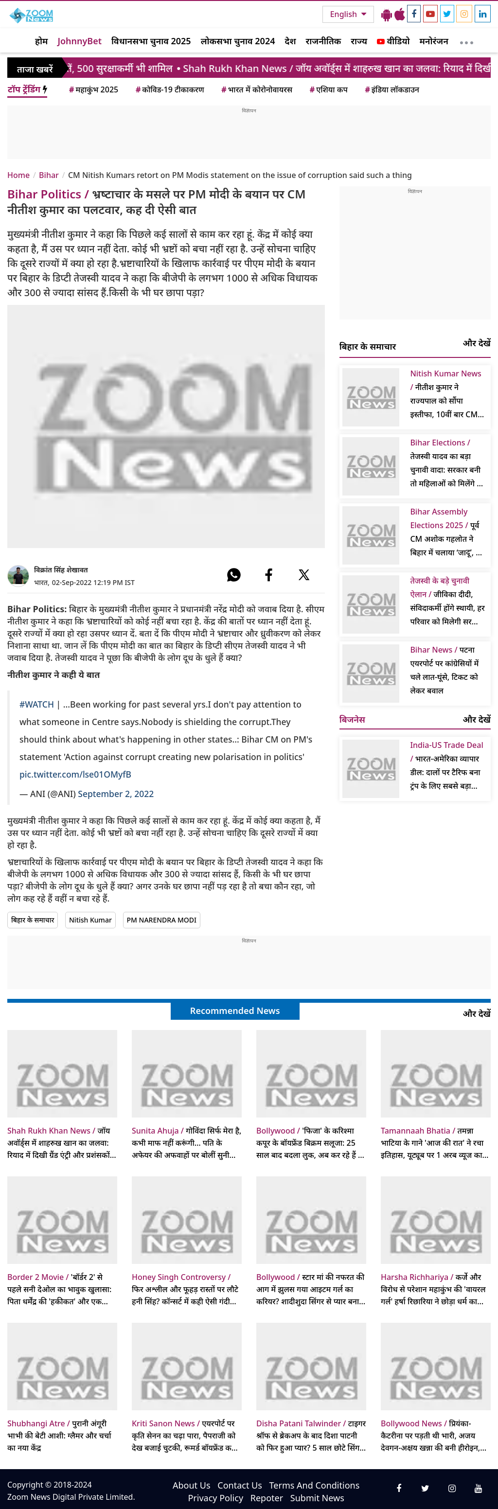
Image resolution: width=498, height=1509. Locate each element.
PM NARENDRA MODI (162, 919)
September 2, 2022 (116, 793)
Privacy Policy (215, 1498)
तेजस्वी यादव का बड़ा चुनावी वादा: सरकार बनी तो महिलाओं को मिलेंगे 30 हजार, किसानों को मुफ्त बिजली (447, 463)
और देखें (477, 343)
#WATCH (36, 704)
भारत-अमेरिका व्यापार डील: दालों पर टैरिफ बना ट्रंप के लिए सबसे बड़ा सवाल (446, 766)
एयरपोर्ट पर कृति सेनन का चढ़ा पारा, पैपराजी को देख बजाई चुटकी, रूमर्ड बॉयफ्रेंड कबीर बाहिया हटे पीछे (186, 1436)
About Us (192, 1485)
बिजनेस (352, 719)
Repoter (266, 1498)
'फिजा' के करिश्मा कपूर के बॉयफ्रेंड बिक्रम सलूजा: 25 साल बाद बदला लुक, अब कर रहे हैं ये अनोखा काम (309, 1143)
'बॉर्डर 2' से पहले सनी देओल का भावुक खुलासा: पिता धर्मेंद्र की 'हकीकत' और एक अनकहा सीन (59, 1290)
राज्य (359, 41)
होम (41, 41)
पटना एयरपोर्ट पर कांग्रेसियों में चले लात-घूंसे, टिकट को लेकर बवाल (444, 670)
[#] (234, 575)
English (344, 14)
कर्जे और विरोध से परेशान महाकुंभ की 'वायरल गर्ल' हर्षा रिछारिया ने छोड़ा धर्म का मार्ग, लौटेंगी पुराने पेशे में (433, 1290)
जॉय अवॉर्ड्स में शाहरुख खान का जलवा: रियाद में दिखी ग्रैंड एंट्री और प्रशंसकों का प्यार (58, 1143)
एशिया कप (328, 89)
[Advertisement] (249, 136)
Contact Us (239, 1485)
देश (290, 41)
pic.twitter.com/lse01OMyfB (75, 774)
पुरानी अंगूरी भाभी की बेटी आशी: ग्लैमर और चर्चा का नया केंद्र (59, 1435)
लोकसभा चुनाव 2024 (238, 41)
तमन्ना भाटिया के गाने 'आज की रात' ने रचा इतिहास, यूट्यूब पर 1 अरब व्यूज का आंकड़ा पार (432, 1143)
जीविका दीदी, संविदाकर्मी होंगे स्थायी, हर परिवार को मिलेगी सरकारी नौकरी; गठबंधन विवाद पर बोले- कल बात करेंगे (447, 601)
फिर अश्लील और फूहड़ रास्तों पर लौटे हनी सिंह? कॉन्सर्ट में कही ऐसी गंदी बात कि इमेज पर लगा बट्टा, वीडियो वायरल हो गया (185, 1290)
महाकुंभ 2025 (93, 89)
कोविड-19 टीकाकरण (169, 89)
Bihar (49, 175)
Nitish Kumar (90, 919)
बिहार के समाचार (32, 919)
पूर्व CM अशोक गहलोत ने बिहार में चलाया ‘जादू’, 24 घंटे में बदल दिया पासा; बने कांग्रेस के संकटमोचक (447, 532)
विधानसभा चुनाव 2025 (151, 41)
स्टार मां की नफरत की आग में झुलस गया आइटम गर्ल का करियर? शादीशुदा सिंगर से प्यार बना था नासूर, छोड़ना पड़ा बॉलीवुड (310, 1290)
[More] (466, 40)
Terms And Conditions (314, 1485)
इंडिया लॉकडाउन (391, 89)
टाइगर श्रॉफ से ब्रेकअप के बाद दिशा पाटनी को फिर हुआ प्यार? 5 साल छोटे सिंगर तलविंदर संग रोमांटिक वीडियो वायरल (311, 1436)
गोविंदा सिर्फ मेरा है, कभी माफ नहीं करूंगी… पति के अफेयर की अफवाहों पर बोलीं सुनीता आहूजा (186, 1143)
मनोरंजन (434, 41)
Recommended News (235, 1010)
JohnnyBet (79, 41)
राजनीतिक (323, 41)
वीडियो (393, 41)
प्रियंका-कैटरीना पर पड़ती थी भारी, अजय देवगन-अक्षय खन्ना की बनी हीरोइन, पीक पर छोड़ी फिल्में (430, 1436)
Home (18, 175)
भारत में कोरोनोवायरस (256, 89)
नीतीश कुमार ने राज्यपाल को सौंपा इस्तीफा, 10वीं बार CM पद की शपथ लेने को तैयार (447, 394)
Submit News (317, 1498)
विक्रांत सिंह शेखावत (61, 569)
